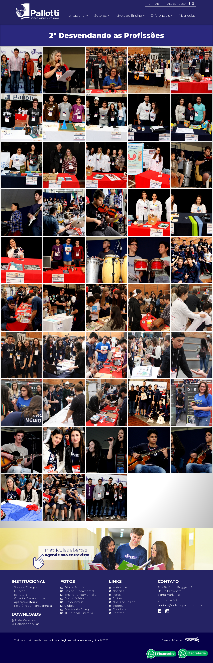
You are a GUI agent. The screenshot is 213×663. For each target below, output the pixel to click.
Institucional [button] (77, 15)
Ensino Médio (72, 598)
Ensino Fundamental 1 (78, 591)
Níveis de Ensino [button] (130, 15)
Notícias (116, 591)
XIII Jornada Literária (76, 613)
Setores (116, 605)
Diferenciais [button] (161, 15)
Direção (18, 591)
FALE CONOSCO (176, 3)
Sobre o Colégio (24, 587)
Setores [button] (101, 15)
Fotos (114, 594)
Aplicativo (25, 602)
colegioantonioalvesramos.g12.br (78, 640)
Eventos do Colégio (76, 609)
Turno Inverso (72, 602)
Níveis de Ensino (122, 602)
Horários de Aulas (25, 624)
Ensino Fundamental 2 (78, 594)
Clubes (67, 605)
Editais (115, 598)
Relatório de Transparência (32, 605)
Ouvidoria (117, 609)
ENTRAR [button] (155, 3)
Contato (116, 613)
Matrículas (187, 15)
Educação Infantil (74, 587)
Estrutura (19, 594)
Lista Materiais (23, 620)
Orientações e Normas (28, 598)
